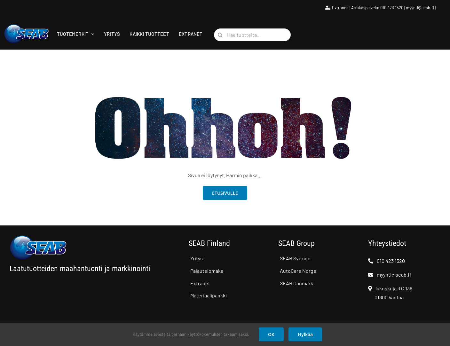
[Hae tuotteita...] (252, 34)
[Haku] (220, 34)
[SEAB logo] (26, 26)
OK (271, 334)
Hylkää (305, 334)
